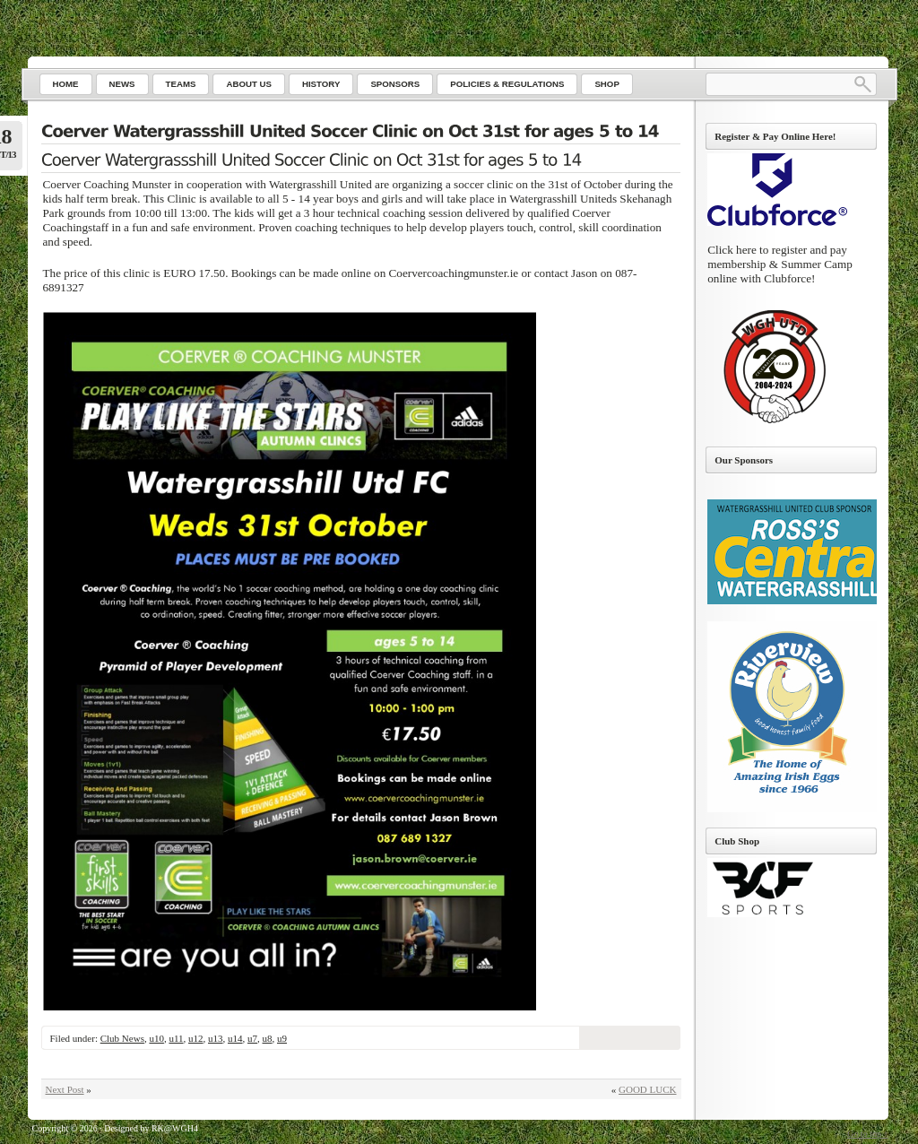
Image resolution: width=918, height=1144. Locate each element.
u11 (176, 1038)
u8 (268, 1038)
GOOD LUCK (647, 1089)
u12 (196, 1038)
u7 (252, 1038)
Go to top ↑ (867, 1134)
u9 (282, 1038)
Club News (122, 1038)
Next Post (65, 1089)
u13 (215, 1038)
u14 (235, 1038)
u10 (156, 1038)
